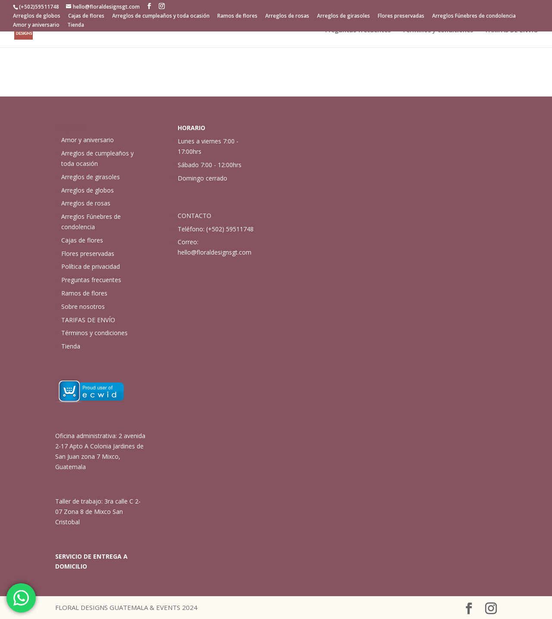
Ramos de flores (237, 16)
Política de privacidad (90, 266)
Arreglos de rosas (287, 16)
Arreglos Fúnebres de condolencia (474, 16)
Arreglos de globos (36, 16)
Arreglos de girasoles (343, 16)
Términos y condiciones (437, 30)
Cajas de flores (86, 16)
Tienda (75, 25)
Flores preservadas (401, 16)
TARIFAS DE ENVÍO (511, 30)
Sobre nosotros (83, 306)
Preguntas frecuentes (358, 30)
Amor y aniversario (36, 25)
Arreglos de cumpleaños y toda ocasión (161, 16)
